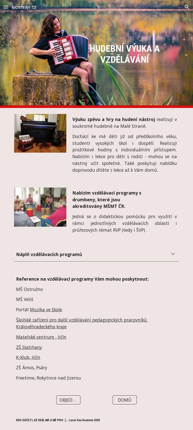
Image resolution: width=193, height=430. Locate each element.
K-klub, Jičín (28, 357)
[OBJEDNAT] (68, 400)
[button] (6, 7)
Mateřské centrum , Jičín (41, 337)
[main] (124, 54)
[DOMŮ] (124, 400)
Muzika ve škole (46, 309)
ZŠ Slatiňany (29, 347)
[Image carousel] (40, 133)
